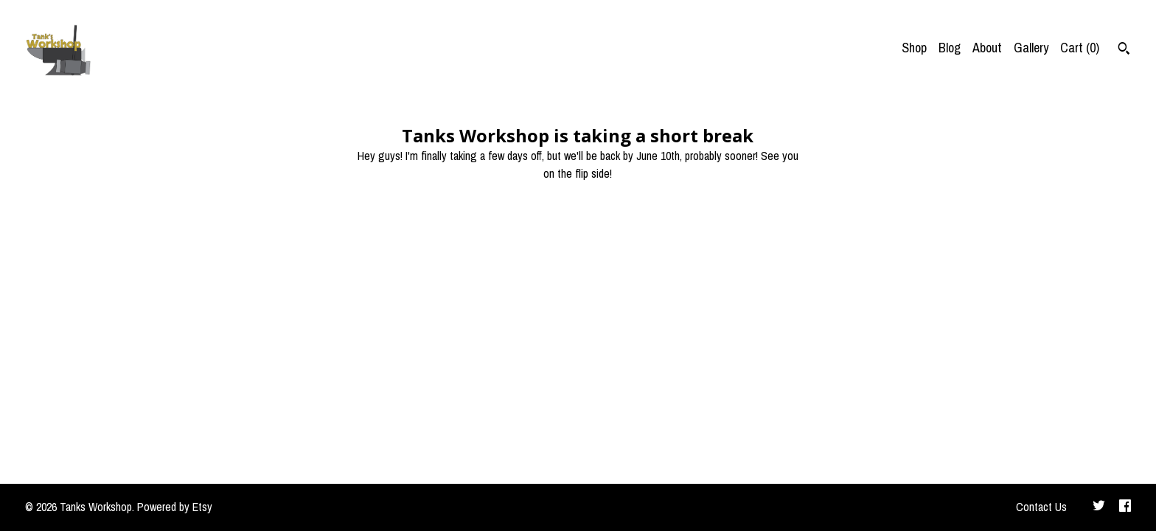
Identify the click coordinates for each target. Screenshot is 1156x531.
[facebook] (1125, 507)
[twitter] (1099, 507)
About (987, 47)
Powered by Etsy (174, 507)
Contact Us (1041, 507)
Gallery (1031, 47)
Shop (914, 47)
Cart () (1079, 47)
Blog (950, 47)
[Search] (1123, 50)
